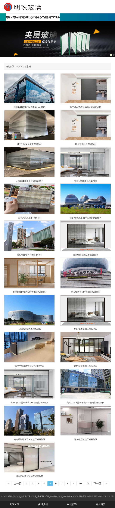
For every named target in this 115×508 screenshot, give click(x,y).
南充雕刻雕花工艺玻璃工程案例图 (29, 439)
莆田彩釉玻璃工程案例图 (85, 365)
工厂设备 (55, 17)
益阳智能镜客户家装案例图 (29, 255)
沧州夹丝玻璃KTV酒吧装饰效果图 (85, 218)
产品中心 (37, 17)
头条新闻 (19, 17)
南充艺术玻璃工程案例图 (29, 218)
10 (80, 483)
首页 (18, 66)
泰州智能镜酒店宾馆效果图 (85, 255)
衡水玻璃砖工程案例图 (85, 144)
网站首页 (10, 17)
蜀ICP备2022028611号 (104, 496)
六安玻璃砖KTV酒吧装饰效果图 (85, 292)
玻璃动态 (28, 17)
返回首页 (14, 504)
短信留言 (100, 504)
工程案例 (46, 17)
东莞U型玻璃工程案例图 (85, 181)
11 (87, 483)
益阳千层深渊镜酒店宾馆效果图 (29, 365)
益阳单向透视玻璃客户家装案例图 (85, 107)
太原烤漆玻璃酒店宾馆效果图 (29, 181)
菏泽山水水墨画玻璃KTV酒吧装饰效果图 (29, 402)
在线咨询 (72, 504)
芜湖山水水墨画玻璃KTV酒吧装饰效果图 (85, 402)
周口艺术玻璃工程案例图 (85, 329)
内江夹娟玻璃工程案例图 (29, 329)
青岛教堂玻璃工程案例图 (85, 439)
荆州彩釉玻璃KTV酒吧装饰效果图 (29, 107)
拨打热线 (43, 504)
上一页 (17, 483)
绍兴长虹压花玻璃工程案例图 (29, 476)
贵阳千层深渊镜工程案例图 (29, 144)
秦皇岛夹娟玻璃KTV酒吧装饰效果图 (29, 292)
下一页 (97, 483)
